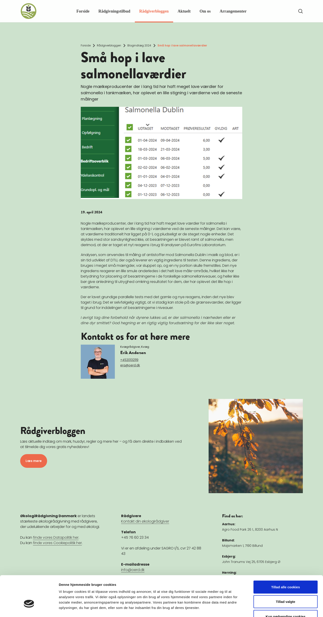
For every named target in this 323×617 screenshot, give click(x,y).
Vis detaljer (233, 608)
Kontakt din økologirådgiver (145, 521)
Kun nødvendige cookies (286, 587)
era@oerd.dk (130, 365)
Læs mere (34, 461)
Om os (205, 11)
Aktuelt (184, 11)
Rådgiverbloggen (154, 11)
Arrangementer (233, 11)
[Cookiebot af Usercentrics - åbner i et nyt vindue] (29, 608)
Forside (82, 11)
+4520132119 (129, 360)
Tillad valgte (285, 573)
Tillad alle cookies (285, 558)
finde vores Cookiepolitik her (57, 542)
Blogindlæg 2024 (139, 45)
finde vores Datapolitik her (56, 537)
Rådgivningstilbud (114, 11)
